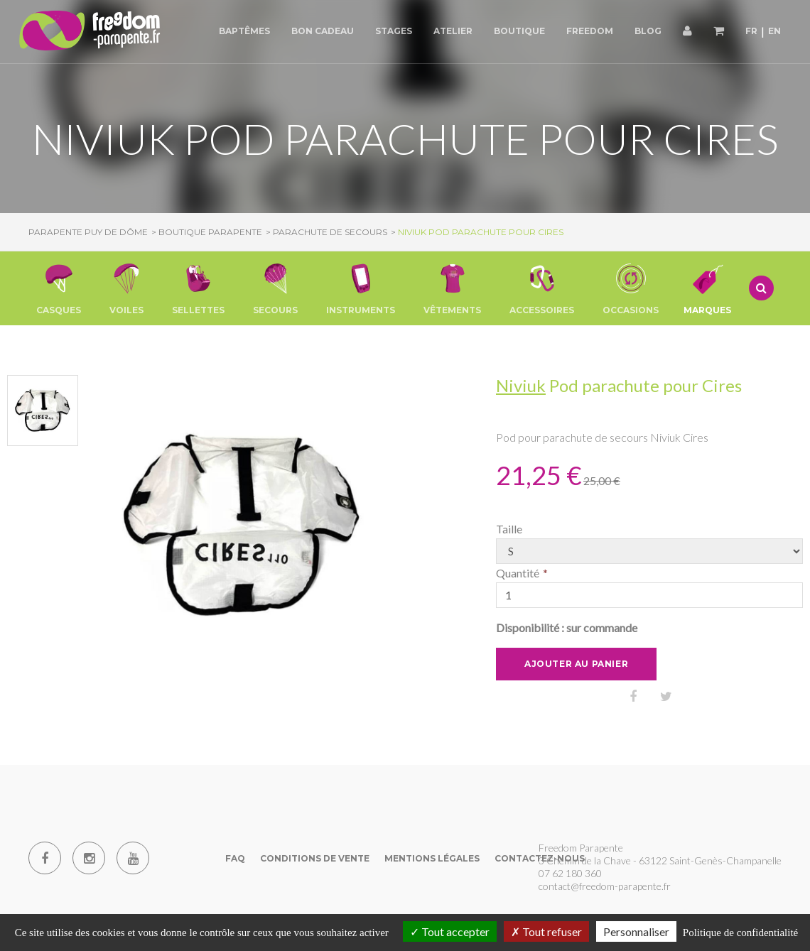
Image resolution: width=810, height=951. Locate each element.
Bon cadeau (322, 31)
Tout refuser (546, 931)
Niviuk (521, 385)
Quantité (517, 573)
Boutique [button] (519, 31)
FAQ (235, 858)
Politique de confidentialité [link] (740, 932)
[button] (58, 288)
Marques (707, 288)
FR (751, 31)
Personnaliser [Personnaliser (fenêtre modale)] (636, 931)
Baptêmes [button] (244, 31)
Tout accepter (450, 931)
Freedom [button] (589, 31)
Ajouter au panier (576, 663)
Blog (648, 31)
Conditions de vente (314, 858)
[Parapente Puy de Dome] (92, 31)
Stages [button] (393, 31)
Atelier (452, 31)
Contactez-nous (540, 858)
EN (774, 31)
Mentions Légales (432, 858)
